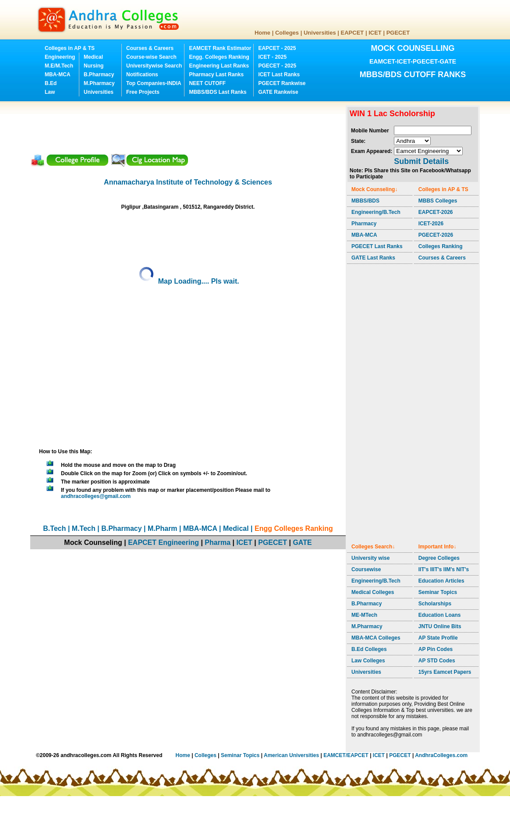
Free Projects (142, 92)
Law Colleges (368, 661)
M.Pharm (162, 528)
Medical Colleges (372, 592)
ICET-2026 (430, 224)
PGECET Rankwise (281, 83)
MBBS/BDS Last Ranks (217, 92)
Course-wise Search (151, 57)
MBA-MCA (58, 74)
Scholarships (434, 604)
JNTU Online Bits (439, 626)
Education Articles (441, 581)
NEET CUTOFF (207, 83)
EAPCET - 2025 (277, 48)
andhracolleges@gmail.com (96, 496)
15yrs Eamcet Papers (444, 672)
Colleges (287, 32)
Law (50, 92)
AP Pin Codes (435, 649)
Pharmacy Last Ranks (216, 74)
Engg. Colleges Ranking (219, 57)
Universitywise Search (154, 66)
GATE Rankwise (278, 92)
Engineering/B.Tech (375, 212)
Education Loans (439, 615)
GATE (302, 542)
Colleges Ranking (440, 246)
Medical (93, 57)
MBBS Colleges (437, 201)
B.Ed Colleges (369, 649)
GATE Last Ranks (373, 258)
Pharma (217, 542)
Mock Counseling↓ (374, 189)
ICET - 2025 (272, 57)
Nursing (93, 66)
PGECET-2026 (435, 235)
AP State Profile (438, 638)
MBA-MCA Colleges (375, 638)
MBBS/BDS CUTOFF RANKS (413, 74)
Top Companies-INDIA (153, 83)
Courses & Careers (150, 48)
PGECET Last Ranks (377, 246)
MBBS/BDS (365, 201)
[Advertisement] (189, 125)
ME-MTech (364, 615)
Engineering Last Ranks (219, 66)
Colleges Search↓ (373, 547)
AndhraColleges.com (441, 755)
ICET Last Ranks (279, 74)
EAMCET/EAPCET (345, 755)
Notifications (142, 74)
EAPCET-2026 (435, 212)
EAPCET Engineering (163, 542)
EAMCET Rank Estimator (220, 48)
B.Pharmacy (99, 74)
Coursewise (366, 569)
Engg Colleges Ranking (294, 528)
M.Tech (84, 528)
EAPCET (352, 32)
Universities (320, 32)
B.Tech (54, 528)
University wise (370, 558)
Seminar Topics (437, 592)
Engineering (60, 57)
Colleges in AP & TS (70, 48)
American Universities (291, 755)
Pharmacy (363, 224)
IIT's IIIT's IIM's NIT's (443, 569)
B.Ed (51, 83)
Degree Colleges (439, 558)
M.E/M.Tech (59, 66)
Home (262, 32)
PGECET (398, 32)
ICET (375, 32)
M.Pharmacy (99, 83)
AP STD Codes (436, 661)
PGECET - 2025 (277, 66)
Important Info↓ (437, 547)
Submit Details (421, 161)
